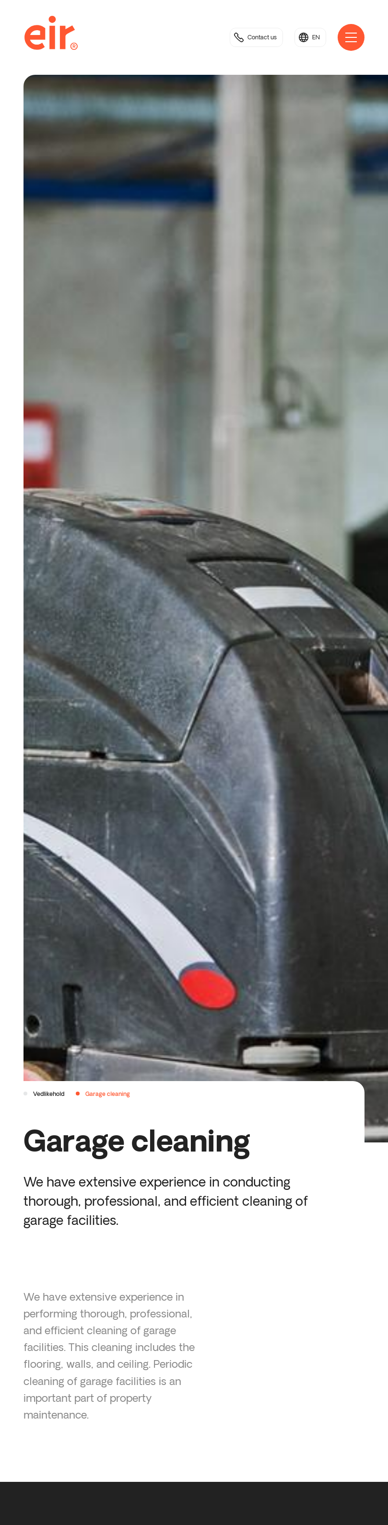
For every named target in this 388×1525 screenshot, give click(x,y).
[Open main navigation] (351, 37)
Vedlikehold (48, 1094)
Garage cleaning (107, 1094)
